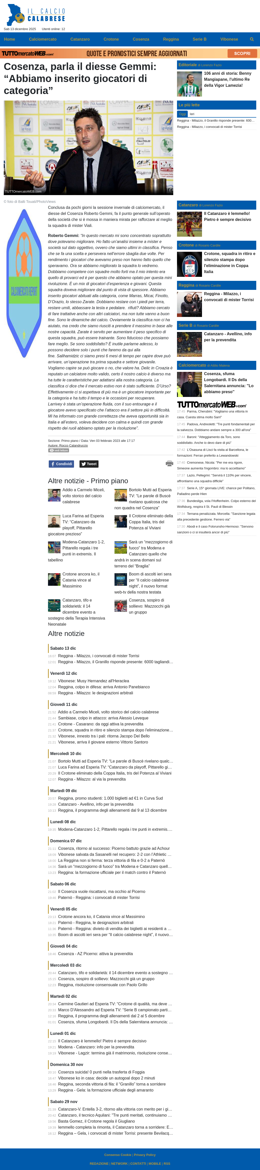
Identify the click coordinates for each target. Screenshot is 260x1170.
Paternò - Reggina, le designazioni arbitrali (96, 923)
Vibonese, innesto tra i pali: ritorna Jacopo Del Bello (104, 736)
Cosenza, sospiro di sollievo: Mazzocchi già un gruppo (149, 606)
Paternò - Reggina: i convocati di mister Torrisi (99, 897)
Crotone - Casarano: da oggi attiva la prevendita (101, 724)
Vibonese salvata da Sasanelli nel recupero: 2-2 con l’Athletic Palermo (120, 854)
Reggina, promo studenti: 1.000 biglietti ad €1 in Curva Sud (110, 798)
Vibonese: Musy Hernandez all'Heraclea (93, 681)
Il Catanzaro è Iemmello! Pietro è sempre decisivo (102, 1041)
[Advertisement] (216, 165)
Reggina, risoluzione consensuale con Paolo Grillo (103, 985)
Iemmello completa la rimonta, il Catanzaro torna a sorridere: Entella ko (121, 1127)
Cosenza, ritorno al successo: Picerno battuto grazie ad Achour (114, 848)
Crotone (186, 245)
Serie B (185, 325)
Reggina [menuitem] (171, 39)
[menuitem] (252, 39)
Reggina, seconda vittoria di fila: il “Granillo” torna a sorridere (112, 1084)
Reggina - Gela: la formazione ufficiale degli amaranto (106, 1090)
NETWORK (119, 1163)
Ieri (192, 114)
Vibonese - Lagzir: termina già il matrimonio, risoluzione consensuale (119, 1053)
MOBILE (155, 1163)
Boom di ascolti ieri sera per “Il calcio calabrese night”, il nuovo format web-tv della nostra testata (143, 935)
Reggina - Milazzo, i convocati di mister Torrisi (98, 656)
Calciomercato (192, 365)
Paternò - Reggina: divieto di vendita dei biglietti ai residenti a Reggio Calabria (127, 929)
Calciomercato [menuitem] (42, 39)
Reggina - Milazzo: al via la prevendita (92, 779)
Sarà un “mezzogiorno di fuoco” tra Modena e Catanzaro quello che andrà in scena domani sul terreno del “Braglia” (143, 554)
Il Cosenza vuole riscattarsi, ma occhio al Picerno (102, 891)
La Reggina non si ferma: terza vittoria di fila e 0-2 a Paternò (111, 860)
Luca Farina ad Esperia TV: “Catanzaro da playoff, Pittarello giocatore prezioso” (128, 767)
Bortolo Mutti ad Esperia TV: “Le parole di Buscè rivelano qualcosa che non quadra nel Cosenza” (144, 761)
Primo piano (69, 441)
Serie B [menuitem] (199, 39)
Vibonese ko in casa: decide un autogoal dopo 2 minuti (106, 1078)
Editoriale (187, 65)
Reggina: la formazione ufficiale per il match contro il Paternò (112, 872)
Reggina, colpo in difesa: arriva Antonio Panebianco (104, 687)
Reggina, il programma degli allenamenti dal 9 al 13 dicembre (112, 810)
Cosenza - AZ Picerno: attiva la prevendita (95, 954)
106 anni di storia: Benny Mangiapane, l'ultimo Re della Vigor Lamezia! (227, 79)
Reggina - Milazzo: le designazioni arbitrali (95, 693)
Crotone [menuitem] (111, 39)
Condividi (61, 464)
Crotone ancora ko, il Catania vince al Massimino (81, 580)
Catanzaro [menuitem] (80, 39)
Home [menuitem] (9, 39)
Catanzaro (188, 205)
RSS (167, 1163)
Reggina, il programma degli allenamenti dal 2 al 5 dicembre (111, 1016)
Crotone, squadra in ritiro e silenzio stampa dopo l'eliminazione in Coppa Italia (127, 730)
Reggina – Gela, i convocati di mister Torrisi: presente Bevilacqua (116, 1133)
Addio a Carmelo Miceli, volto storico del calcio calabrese (83, 496)
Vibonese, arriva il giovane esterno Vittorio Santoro (103, 742)
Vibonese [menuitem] (229, 39)
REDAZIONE (99, 1163)
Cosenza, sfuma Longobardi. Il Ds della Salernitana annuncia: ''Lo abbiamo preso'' (131, 1022)
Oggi (182, 114)
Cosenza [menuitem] (141, 39)
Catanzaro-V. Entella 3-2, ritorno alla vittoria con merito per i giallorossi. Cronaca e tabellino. (139, 1109)
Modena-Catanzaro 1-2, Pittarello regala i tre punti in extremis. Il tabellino (123, 829)
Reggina (186, 285)
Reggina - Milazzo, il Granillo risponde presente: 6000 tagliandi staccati (121, 662)
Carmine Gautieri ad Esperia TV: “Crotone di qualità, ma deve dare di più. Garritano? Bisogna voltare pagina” (154, 1004)
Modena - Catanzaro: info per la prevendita (96, 1047)
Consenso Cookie (117, 1155)
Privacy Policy (145, 1155)
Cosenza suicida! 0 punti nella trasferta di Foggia (101, 1072)
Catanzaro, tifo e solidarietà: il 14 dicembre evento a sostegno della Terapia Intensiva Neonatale (76, 612)
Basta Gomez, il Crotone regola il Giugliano (96, 1121)
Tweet (89, 464)
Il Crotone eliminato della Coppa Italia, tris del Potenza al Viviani (151, 522)
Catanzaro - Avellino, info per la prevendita (96, 804)
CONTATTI (138, 1163)
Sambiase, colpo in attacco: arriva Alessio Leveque (103, 718)
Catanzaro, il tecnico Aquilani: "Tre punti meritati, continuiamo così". (118, 1115)
